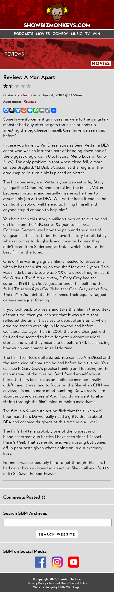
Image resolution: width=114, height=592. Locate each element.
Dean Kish (29, 95)
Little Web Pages (69, 587)
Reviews (29, 101)
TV (87, 34)
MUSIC (76, 34)
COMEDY (60, 34)
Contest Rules (77, 583)
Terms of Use (57, 583)
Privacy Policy (36, 583)
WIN (96, 34)
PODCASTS (23, 34)
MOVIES (43, 34)
